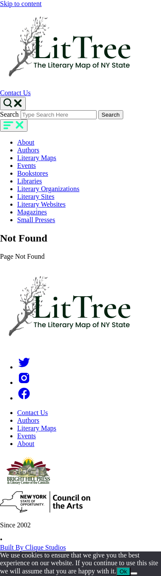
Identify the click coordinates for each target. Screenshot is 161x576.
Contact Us (15, 92)
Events (26, 165)
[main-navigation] (13, 125)
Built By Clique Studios (33, 547)
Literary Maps (36, 157)
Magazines (32, 212)
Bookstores (32, 173)
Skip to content (21, 3)
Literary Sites (36, 196)
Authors (28, 150)
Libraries (29, 181)
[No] (134, 573)
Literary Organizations (48, 188)
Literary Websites (41, 204)
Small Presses (36, 219)
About (25, 142)
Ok (123, 571)
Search (9, 114)
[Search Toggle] (13, 103)
